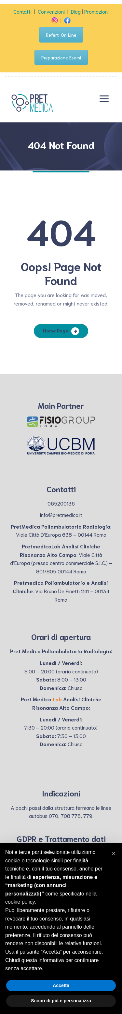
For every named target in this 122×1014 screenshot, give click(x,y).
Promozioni (96, 11)
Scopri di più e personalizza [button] (61, 1000)
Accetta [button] (61, 985)
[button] (113, 853)
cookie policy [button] (19, 902)
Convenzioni (51, 11)
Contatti (22, 11)
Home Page (55, 330)
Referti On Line (61, 35)
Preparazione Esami (61, 57)
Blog (76, 11)
